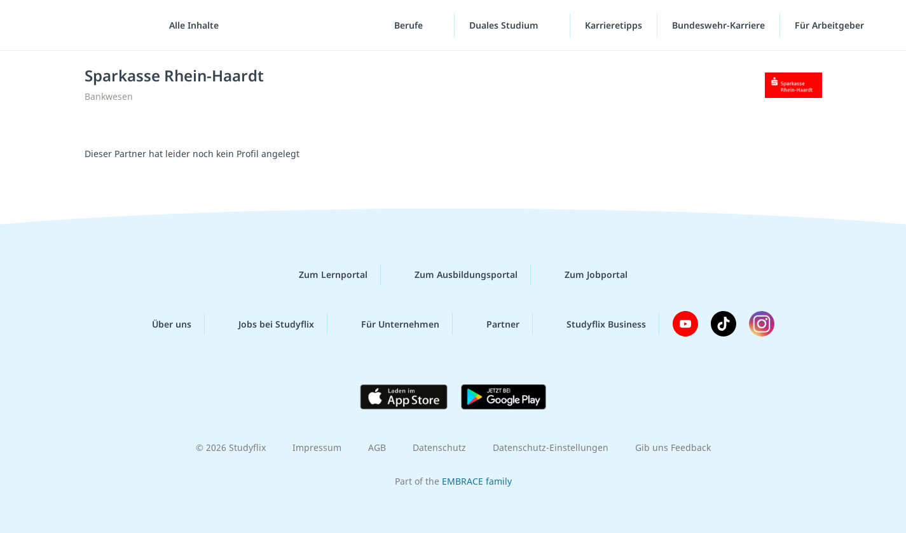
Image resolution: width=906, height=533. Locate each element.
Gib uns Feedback (673, 447)
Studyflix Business (596, 323)
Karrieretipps (613, 25)
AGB (377, 447)
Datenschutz (439, 447)
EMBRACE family (477, 481)
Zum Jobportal (586, 274)
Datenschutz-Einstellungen (550, 447)
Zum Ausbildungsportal (456, 274)
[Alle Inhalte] (189, 25)
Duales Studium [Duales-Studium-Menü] (505, 25)
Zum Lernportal (322, 274)
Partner (492, 323)
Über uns (161, 323)
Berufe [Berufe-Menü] (409, 25)
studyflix (84, 25)
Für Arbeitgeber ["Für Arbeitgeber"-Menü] (831, 25)
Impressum (316, 447)
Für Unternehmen (390, 323)
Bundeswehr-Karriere (718, 25)
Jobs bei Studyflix (266, 323)
